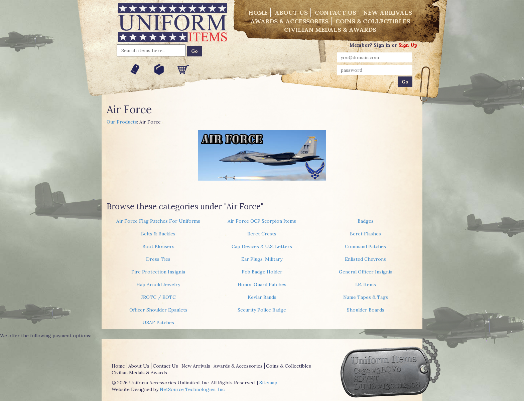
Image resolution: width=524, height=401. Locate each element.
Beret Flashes (365, 234)
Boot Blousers (158, 246)
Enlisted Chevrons (365, 259)
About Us (291, 12)
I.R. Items (365, 284)
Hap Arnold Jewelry (158, 284)
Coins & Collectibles (373, 21)
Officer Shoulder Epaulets (158, 310)
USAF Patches (158, 323)
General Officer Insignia (365, 272)
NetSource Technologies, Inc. (193, 389)
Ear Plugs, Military (261, 259)
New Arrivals (387, 12)
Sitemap (268, 383)
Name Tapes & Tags (365, 297)
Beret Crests (261, 234)
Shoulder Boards (365, 310)
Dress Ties (158, 259)
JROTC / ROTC (158, 297)
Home (258, 12)
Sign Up (407, 45)
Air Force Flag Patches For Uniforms (158, 221)
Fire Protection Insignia (158, 272)
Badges (366, 221)
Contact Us (335, 12)
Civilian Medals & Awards (330, 29)
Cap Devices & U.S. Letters (262, 246)
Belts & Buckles (158, 234)
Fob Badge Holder (262, 272)
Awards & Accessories (289, 21)
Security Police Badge (262, 310)
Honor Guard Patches (262, 284)
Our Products (122, 122)
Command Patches (365, 246)
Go (194, 51)
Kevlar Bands (262, 297)
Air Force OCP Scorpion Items (262, 221)
